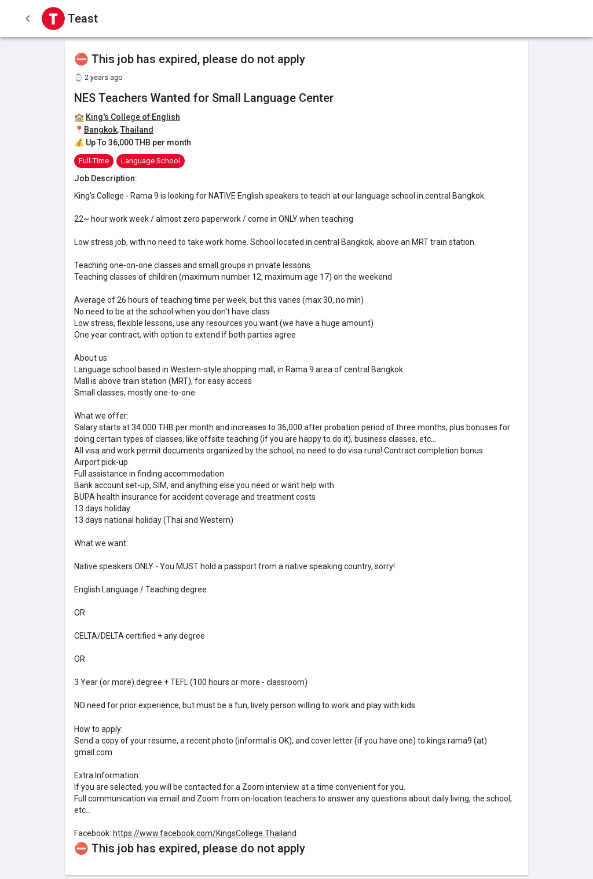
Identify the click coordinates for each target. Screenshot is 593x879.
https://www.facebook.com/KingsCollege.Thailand (204, 833)
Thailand (136, 129)
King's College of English (133, 117)
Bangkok (100, 129)
